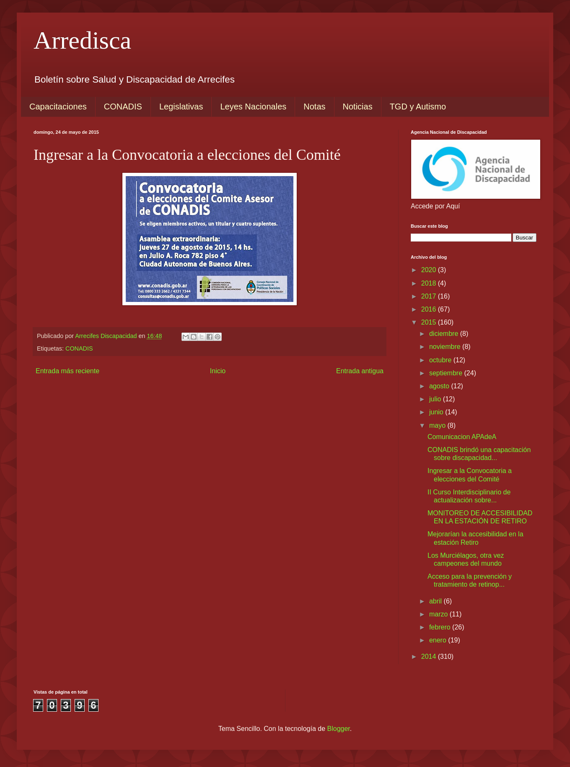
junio (437, 412)
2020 (429, 269)
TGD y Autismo (418, 106)
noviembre (445, 346)
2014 (429, 656)
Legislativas (181, 106)
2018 (429, 283)
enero (438, 640)
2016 (429, 309)
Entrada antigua (359, 370)
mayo (438, 425)
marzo (439, 614)
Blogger (338, 728)
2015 (429, 322)
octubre (441, 360)
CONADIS (123, 106)
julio (436, 399)
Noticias (358, 106)
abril (436, 601)
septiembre (446, 373)
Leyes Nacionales (253, 106)
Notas (314, 106)
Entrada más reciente (67, 370)
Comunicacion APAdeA (462, 436)
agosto (440, 386)
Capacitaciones (58, 106)
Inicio (217, 370)
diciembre (444, 333)
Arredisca (82, 40)
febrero (440, 627)
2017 (429, 296)
